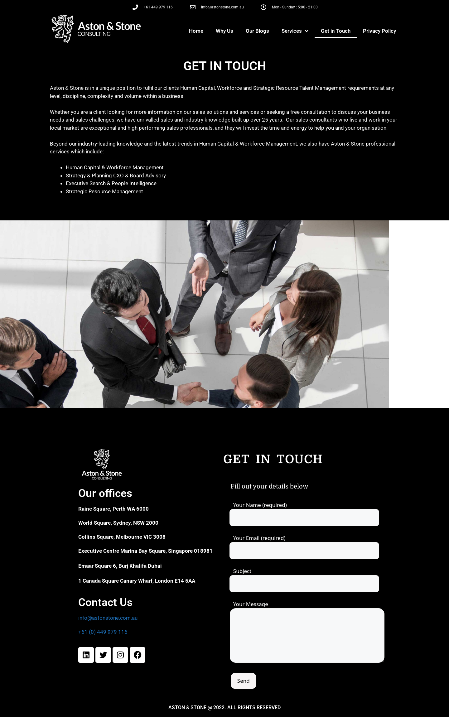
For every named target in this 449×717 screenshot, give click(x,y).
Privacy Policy (379, 31)
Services (295, 31)
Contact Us (105, 602)
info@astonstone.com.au (108, 618)
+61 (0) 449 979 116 (103, 632)
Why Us (224, 31)
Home (196, 31)
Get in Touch (335, 31)
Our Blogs (257, 31)
